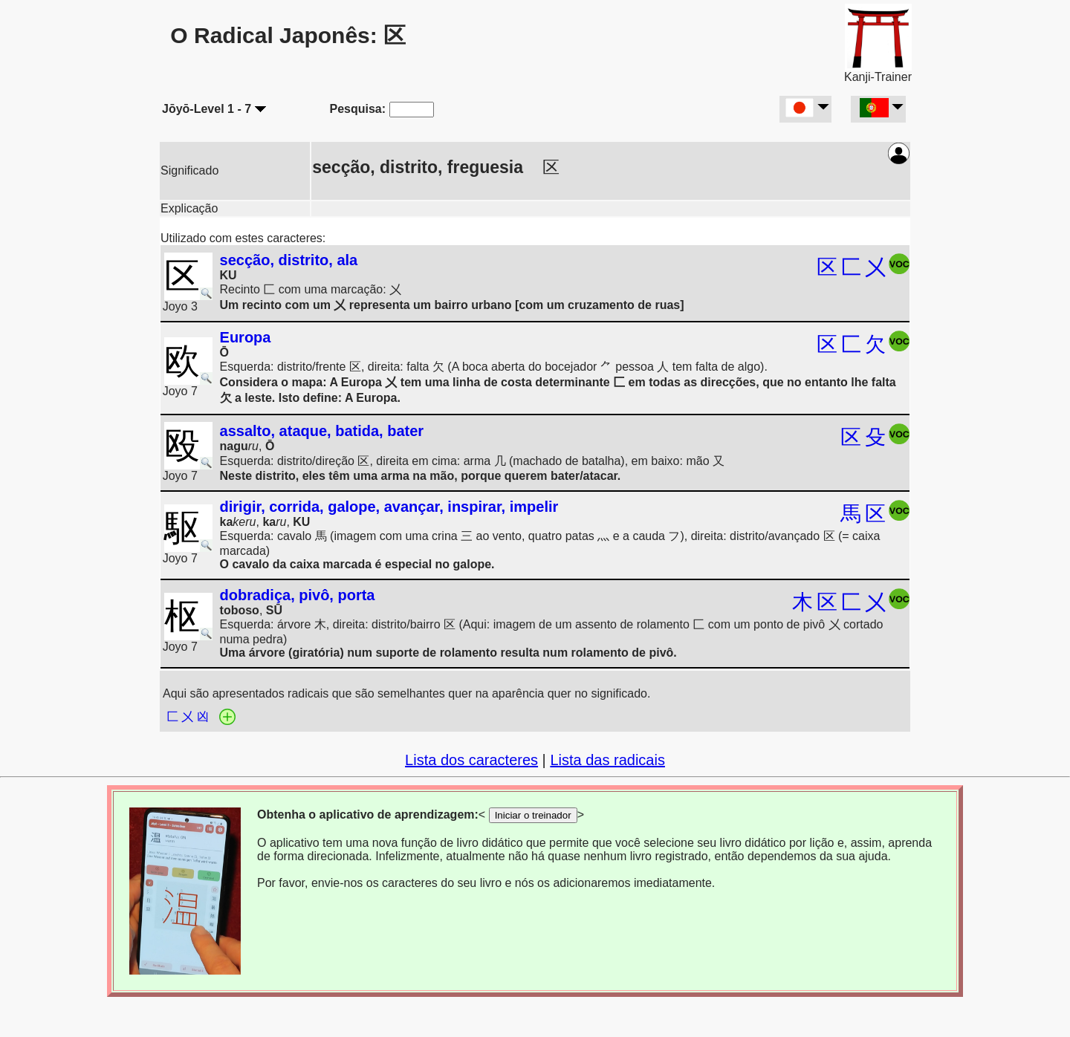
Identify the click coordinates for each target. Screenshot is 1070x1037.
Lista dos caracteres (471, 760)
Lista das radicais (607, 760)
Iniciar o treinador (533, 815)
